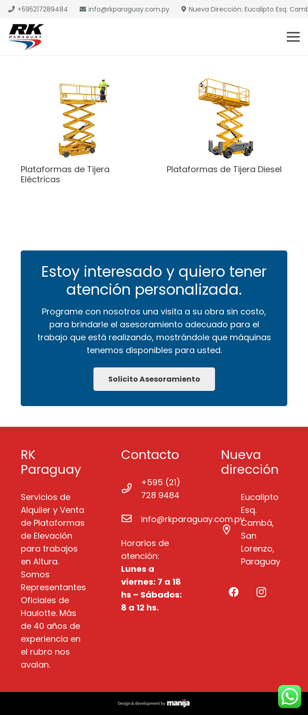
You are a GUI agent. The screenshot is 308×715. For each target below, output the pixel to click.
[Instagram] (261, 592)
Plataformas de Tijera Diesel (224, 169)
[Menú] (293, 36)
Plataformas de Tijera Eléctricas (65, 174)
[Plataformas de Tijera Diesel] (227, 118)
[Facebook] (233, 592)
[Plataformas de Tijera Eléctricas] (81, 118)
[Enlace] (26, 37)
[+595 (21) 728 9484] (131, 488)
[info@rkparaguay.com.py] (131, 519)
